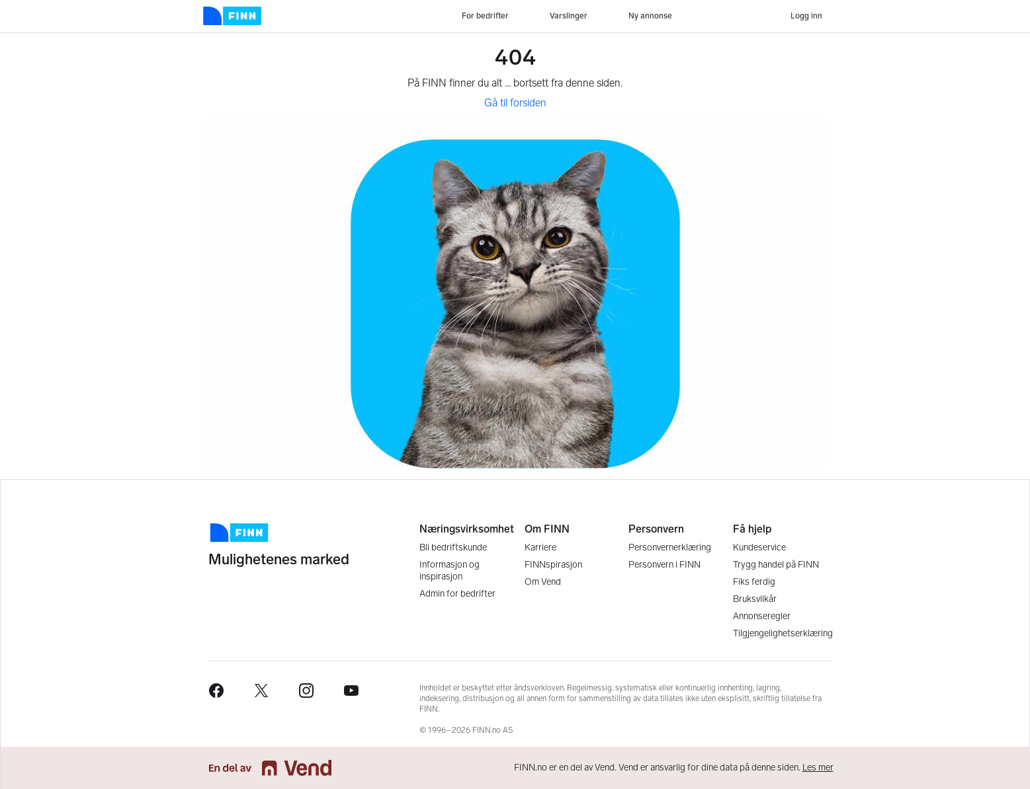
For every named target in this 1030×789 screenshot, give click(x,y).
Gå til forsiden (515, 102)
